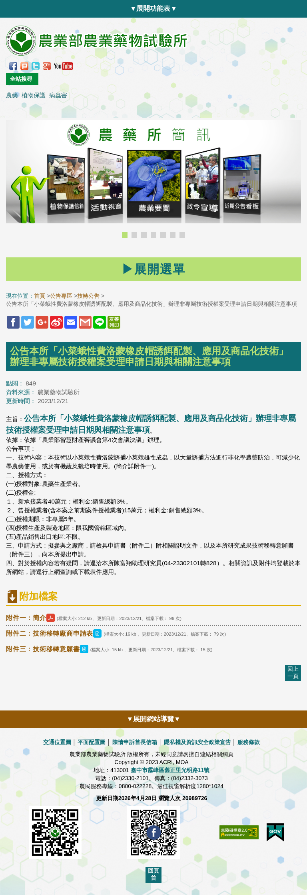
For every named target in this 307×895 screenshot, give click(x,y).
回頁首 (153, 874)
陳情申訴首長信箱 (134, 742)
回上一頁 (293, 672)
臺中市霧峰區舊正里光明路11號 (170, 770)
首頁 (39, 296)
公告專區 (61, 296)
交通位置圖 (57, 742)
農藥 (12, 95)
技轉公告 (88, 296)
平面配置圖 (92, 742)
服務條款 (248, 742)
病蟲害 (58, 95)
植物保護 (34, 95)
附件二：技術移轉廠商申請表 (55, 633)
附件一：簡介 (31, 617)
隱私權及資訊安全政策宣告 (197, 742)
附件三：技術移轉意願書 (48, 649)
